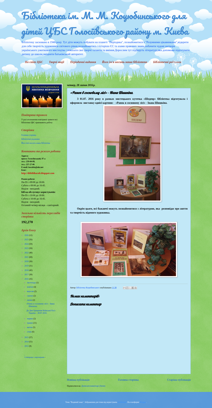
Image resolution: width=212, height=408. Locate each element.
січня (29, 332)
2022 (26, 253)
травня (30, 323)
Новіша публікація (78, 379)
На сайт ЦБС (34, 62)
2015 (26, 337)
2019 (26, 266)
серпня (30, 296)
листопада (31, 283)
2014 (26, 342)
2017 (26, 274)
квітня (30, 327)
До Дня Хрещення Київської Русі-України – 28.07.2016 (41, 311)
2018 (26, 270)
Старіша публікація (179, 379)
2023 (26, 248)
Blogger (143, 402)
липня (30, 300)
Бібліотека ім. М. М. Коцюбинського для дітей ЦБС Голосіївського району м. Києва (104, 23)
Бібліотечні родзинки (167, 62)
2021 (26, 257)
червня (30, 319)
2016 (26, 279)
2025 (26, 239)
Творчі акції (56, 62)
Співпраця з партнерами (34, 357)
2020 (26, 261)
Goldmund (122, 402)
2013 (26, 346)
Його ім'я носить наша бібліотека (124, 62)
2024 (26, 244)
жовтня (30, 287)
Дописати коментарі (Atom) (93, 386)
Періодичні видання (83, 62)
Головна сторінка (128, 379)
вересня (30, 291)
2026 (26, 235)
